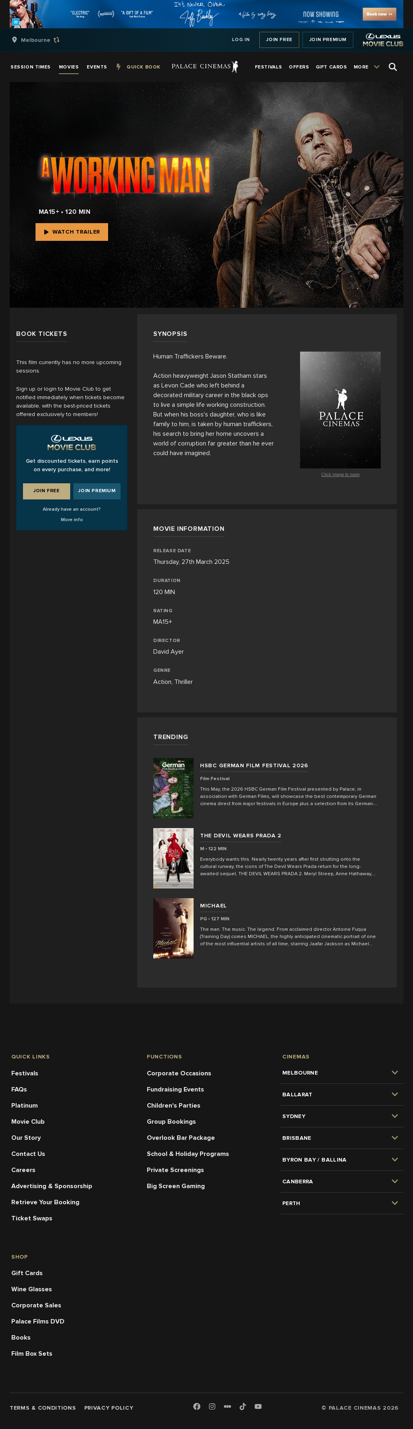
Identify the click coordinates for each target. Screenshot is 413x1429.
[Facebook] (196, 1407)
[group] (44, 39)
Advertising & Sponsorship (51, 1186)
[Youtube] (258, 1407)
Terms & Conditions (43, 1407)
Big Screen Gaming (176, 1186)
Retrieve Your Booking (45, 1202)
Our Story (26, 1138)
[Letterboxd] (227, 1406)
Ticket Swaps (31, 1218)
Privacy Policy (108, 1407)
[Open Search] (393, 66)
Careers (23, 1170)
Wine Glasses (31, 1289)
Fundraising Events (175, 1089)
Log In (241, 40)
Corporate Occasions (179, 1073)
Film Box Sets (31, 1354)
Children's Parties (173, 1106)
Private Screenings (175, 1170)
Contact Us (28, 1154)
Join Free (279, 40)
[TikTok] (242, 1406)
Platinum (24, 1106)
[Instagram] (212, 1407)
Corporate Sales (36, 1305)
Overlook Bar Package (181, 1138)
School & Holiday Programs (188, 1154)
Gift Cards (27, 1273)
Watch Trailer (72, 231)
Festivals (24, 1073)
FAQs (19, 1089)
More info (72, 520)
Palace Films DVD (38, 1321)
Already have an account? (72, 509)
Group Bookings (171, 1122)
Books (21, 1338)
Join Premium (327, 40)
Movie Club (28, 1122)
